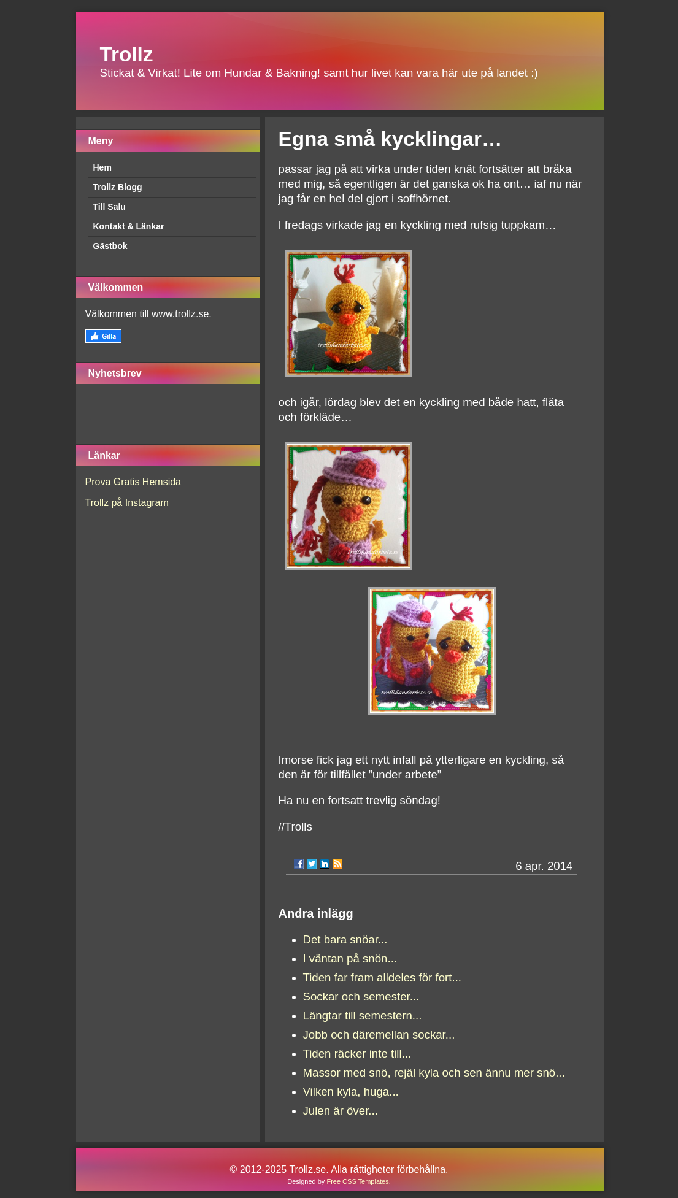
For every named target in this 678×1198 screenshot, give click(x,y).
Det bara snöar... (345, 939)
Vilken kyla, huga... (351, 1091)
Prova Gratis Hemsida (133, 482)
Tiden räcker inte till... (357, 1053)
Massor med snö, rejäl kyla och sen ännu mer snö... (434, 1072)
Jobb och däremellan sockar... (379, 1034)
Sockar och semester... (361, 996)
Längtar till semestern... (362, 1015)
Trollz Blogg (117, 187)
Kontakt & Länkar (128, 226)
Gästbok (110, 246)
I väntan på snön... (350, 958)
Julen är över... (340, 1110)
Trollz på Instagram (127, 502)
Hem (102, 167)
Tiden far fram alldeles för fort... (382, 977)
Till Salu (109, 207)
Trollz (126, 54)
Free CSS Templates (357, 1181)
